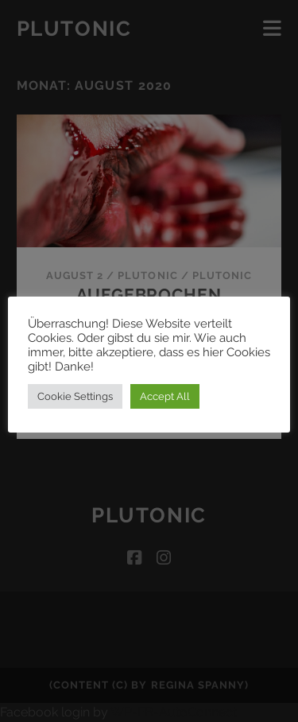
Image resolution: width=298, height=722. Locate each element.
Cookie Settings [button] (75, 396)
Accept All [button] (165, 396)
